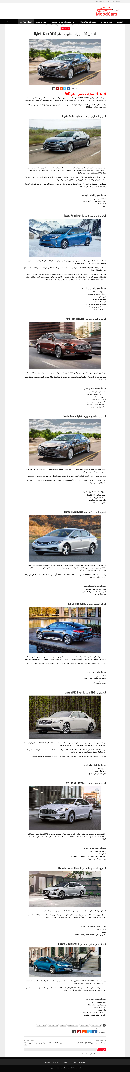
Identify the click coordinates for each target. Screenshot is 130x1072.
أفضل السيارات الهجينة (96, 1025)
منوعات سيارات (107, 21)
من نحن (113, 1)
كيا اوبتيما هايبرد (92, 657)
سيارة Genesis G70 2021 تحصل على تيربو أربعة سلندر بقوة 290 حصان (43, 1044)
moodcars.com (65, 1068)
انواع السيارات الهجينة (84, 1025)
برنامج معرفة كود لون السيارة (63, 21)
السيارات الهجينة (74, 105)
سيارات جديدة (41, 21)
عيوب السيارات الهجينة (53, 1025)
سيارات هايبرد (86, 261)
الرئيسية (118, 1)
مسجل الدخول (93, 1053)
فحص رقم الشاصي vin (88, 21)
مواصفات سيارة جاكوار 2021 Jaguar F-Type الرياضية (90, 1043)
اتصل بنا (107, 1)
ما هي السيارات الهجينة (41, 1025)
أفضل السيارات (26, 21)
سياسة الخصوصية (100, 1)
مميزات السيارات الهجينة (100, 1028)
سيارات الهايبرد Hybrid (73, 1025)
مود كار (33, 105)
